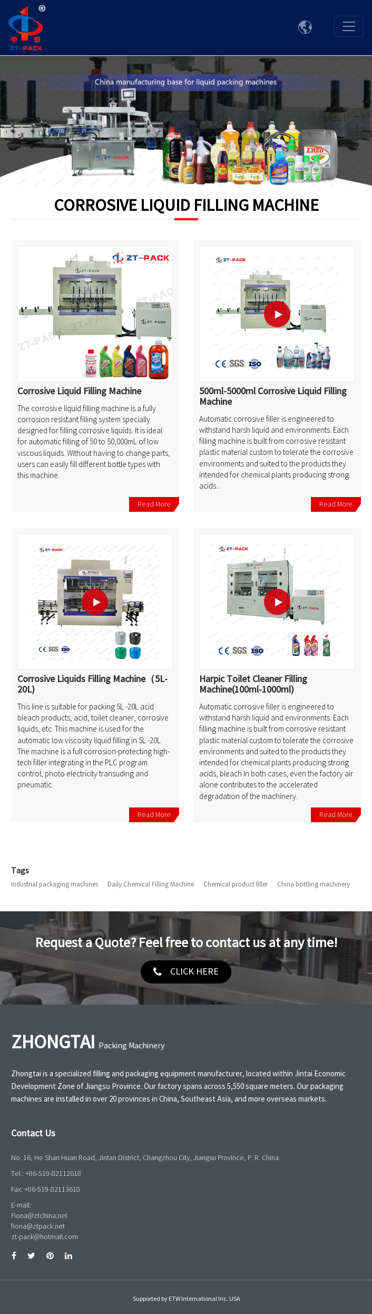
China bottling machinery (313, 884)
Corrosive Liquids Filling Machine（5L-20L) (92, 685)
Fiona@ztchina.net (39, 1215)
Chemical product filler (235, 884)
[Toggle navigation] (349, 26)
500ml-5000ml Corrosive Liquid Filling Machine (273, 397)
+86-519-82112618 (53, 1173)
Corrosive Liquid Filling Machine (79, 391)
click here (194, 972)
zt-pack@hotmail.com (44, 1236)
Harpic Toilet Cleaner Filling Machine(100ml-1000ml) (253, 685)
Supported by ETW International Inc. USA (186, 1299)
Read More (154, 504)
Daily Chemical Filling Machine (150, 884)
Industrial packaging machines (54, 884)
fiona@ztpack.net (38, 1226)
